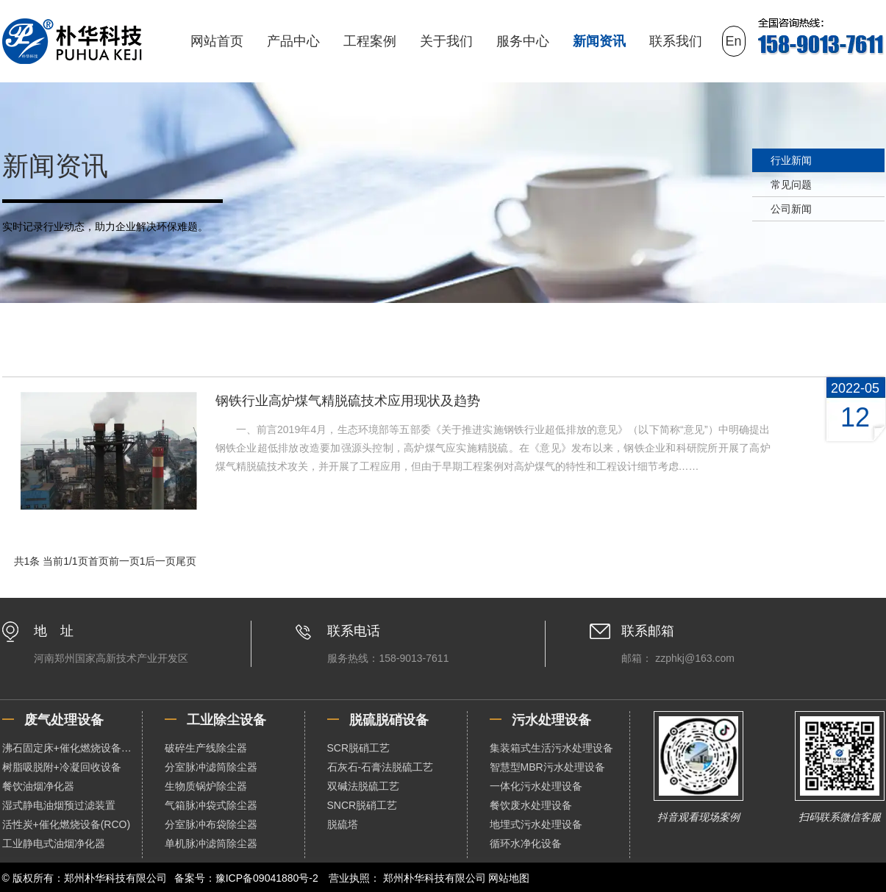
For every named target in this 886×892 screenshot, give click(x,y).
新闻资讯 (599, 41)
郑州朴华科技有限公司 (434, 878)
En (734, 41)
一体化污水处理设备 (536, 786)
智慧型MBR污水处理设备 (547, 767)
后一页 (160, 561)
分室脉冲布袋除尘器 (211, 824)
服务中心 (522, 41)
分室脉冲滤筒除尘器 (211, 767)
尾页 (186, 561)
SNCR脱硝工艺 (362, 805)
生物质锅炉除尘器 (206, 786)
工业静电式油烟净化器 (53, 843)
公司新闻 (791, 209)
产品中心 (293, 41)
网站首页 (216, 41)
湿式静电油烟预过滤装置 (58, 805)
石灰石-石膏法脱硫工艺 (380, 767)
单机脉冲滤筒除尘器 (211, 843)
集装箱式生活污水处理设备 (551, 748)
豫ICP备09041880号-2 (266, 878)
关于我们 (446, 41)
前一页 (124, 561)
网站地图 (508, 878)
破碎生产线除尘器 (206, 748)
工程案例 (369, 41)
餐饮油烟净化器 (38, 786)
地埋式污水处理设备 (536, 824)
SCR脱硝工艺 (358, 748)
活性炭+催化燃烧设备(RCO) (66, 824)
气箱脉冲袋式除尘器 (211, 805)
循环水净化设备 (526, 843)
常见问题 (791, 184)
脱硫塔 (342, 824)
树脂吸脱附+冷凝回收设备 (61, 767)
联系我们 (675, 41)
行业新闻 (791, 160)
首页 (98, 561)
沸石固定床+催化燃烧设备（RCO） (72, 748)
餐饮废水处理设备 (531, 805)
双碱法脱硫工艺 (363, 786)
